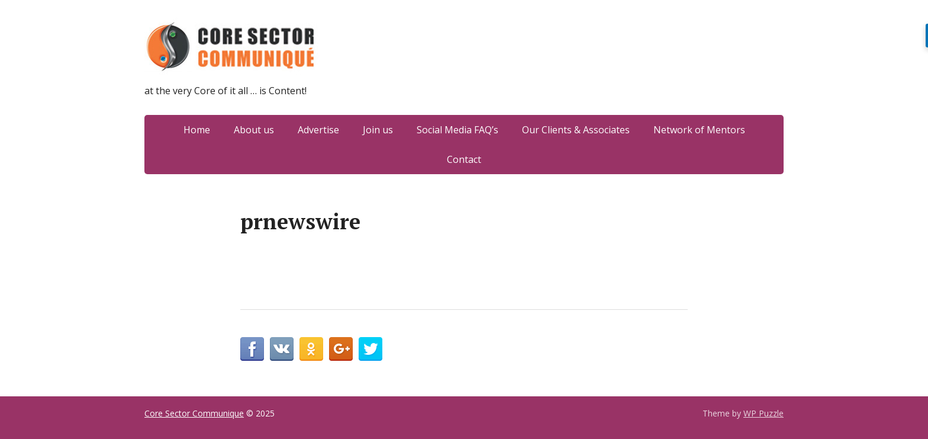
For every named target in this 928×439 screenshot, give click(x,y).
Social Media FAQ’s (457, 129)
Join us (378, 129)
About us (254, 129)
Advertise (318, 129)
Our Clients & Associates (576, 129)
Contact (464, 159)
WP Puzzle (763, 413)
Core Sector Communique (194, 413)
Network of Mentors (699, 129)
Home (196, 129)
